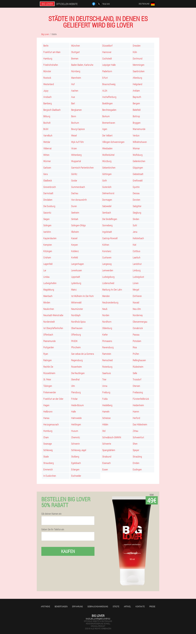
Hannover (106, 52)
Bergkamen (76, 109)
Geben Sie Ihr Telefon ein (52, 529)
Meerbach (48, 296)
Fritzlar (74, 398)
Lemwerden (107, 270)
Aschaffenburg (109, 96)
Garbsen (47, 167)
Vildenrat (47, 148)
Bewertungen (61, 606)
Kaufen (68, 551)
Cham (46, 437)
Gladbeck (47, 180)
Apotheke (45, 606)
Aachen (74, 90)
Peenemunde (49, 341)
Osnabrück (138, 328)
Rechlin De (48, 366)
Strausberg (48, 463)
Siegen (46, 219)
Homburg (47, 430)
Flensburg (76, 392)
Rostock (47, 77)
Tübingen (47, 385)
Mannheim (76, 77)
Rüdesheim (138, 366)
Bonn (73, 116)
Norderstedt (49, 321)
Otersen (136, 385)
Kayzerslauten (50, 238)
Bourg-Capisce (78, 129)
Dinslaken (47, 199)
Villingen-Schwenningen (113, 141)
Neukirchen (48, 308)
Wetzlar (46, 141)
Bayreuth (137, 96)
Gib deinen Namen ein (51, 513)
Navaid (136, 302)
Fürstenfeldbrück (141, 398)
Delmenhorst (108, 193)
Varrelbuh (47, 135)
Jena (135, 231)
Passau (136, 334)
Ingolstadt (107, 231)
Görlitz (74, 174)
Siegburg (137, 212)
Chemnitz (75, 437)
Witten (46, 154)
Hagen (46, 405)
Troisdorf (137, 379)
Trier (104, 379)
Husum (74, 430)
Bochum (75, 122)
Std (104, 430)
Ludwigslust (138, 276)
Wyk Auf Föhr (77, 141)
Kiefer (105, 334)
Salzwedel (106, 206)
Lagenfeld (48, 263)
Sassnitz (47, 212)
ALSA (104, 90)
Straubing (137, 456)
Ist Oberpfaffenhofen (53, 328)
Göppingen (138, 167)
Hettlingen (76, 424)
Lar (44, 270)
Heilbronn (48, 411)
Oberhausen (77, 328)
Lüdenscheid (108, 283)
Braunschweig (108, 84)
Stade (46, 456)
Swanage (47, 443)
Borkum (106, 116)
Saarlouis (106, 373)
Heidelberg (107, 405)
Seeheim (75, 212)
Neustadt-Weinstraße (53, 315)
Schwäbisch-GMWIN (111, 437)
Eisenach (106, 463)
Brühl (45, 129)
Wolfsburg (138, 154)
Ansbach (47, 96)
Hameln (105, 411)
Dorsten (136, 199)
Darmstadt (48, 193)
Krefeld (74, 257)
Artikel (127, 606)
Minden (46, 302)
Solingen (47, 225)
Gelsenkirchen (108, 167)
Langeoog (107, 263)
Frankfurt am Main (51, 52)
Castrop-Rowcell (109, 238)
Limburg (137, 270)
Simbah (74, 219)
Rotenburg (107, 366)
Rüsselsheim (49, 373)
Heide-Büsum (77, 405)
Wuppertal (76, 161)
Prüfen (136, 353)
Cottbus (136, 251)
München (75, 45)
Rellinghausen (139, 360)
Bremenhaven (108, 122)
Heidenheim (138, 405)
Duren (74, 206)
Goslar (74, 180)
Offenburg (76, 334)
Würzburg (106, 161)
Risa (135, 347)
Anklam (136, 90)
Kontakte (140, 606)
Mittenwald (76, 302)
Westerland (48, 84)
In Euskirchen (49, 475)
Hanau (46, 418)
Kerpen (74, 244)
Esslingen (137, 469)
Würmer (47, 161)
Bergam (136, 103)
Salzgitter (137, 206)
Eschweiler (76, 475)
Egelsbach (76, 463)
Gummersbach (78, 186)
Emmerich (48, 469)
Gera (45, 174)
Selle (135, 373)
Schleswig (48, 450)
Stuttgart (75, 52)
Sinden (136, 219)
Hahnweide (76, 418)
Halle (73, 411)
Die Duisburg (49, 206)
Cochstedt (107, 58)
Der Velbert (107, 135)
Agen (104, 129)
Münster (47, 71)
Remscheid (107, 360)
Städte (116, 606)
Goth (104, 180)
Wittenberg (76, 154)
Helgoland (137, 84)
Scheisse (106, 418)
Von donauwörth (79, 199)
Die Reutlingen (78, 373)
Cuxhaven (106, 257)
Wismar (136, 148)
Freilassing (138, 392)
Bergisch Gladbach (52, 109)
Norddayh (76, 315)
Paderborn (107, 71)
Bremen (74, 58)
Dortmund (137, 58)
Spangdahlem (108, 450)
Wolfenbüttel (108, 154)
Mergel (136, 289)
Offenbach (48, 334)
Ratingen (47, 360)
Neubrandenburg (110, 302)
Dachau (74, 193)
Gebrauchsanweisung (97, 606)
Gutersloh (106, 186)
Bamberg (47, 103)
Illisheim (75, 231)
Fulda (104, 398)
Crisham (47, 257)
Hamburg (47, 58)
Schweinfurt (138, 437)
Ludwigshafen (50, 283)
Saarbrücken (139, 71)
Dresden (137, 45)
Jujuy (45, 90)
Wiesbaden (107, 148)
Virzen (74, 148)
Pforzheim (76, 347)
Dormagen (107, 199)
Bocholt (47, 122)
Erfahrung (77, 606)
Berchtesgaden (109, 109)
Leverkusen (76, 270)
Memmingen (138, 64)
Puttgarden (48, 347)
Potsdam (137, 341)
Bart (73, 103)
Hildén (105, 424)
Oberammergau (140, 321)
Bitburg (46, 116)
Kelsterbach (138, 238)
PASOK (74, 341)
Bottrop (136, 116)
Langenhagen (77, 263)
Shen (135, 443)
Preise (152, 606)
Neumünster (77, 308)
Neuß (104, 308)
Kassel (74, 238)
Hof (73, 84)
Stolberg (75, 456)
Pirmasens (107, 341)
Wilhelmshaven (140, 141)
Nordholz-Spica (78, 321)
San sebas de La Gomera (82, 353)
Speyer (136, 450)
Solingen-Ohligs (78, 225)
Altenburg (137, 77)
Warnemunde (139, 129)
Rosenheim (76, 366)
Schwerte (106, 443)
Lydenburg (76, 283)
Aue (73, 96)
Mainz (74, 289)
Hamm (136, 411)
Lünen (136, 283)
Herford (136, 418)
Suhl (135, 225)
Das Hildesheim (140, 424)
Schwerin (75, 443)
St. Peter (47, 379)
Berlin (46, 45)
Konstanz (106, 251)
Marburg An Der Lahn (112, 289)
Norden (105, 315)
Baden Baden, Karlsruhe (82, 64)
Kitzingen (47, 251)
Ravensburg (108, 347)
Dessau (136, 193)
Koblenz (75, 251)
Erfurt (105, 77)
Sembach (106, 212)
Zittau (135, 430)
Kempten (47, 244)
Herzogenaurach (51, 424)
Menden (106, 296)
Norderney (138, 315)
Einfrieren (137, 296)
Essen (105, 469)
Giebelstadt (138, 174)
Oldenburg (107, 328)
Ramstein (106, 353)
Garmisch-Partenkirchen (82, 167)
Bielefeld (137, 109)
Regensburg (77, 360)
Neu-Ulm (137, 308)
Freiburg (106, 392)
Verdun (136, 135)
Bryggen (137, 122)
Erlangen (75, 469)
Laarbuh (136, 257)
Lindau (46, 276)
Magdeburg (48, 289)
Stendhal (75, 379)
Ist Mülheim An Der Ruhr (82, 296)
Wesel (74, 135)
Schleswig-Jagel (78, 450)
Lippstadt (75, 276)
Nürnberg (75, 71)
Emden (136, 463)
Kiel (134, 244)
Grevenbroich (49, 186)
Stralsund (106, 456)
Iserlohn (47, 231)
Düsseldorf (107, 45)
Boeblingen (107, 103)
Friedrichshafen (50, 64)
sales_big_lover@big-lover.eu (98, 618)
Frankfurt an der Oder (53, 398)
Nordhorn (106, 321)
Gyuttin (136, 186)
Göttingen (107, 174)
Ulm (73, 385)
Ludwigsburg (108, 276)
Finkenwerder (49, 392)
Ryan (45, 353)
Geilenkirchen (139, 161)
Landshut (137, 263)
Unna (104, 385)
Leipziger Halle (109, 64)
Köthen (105, 244)
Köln (135, 52)
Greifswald (138, 180)
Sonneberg (107, 225)
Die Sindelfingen (109, 219)
